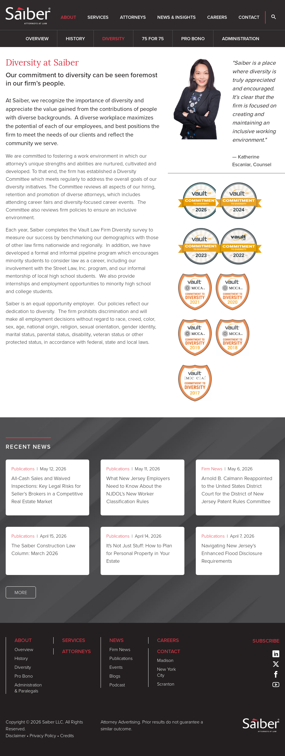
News (116, 640)
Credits (67, 735)
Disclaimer (16, 735)
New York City (166, 672)
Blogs (114, 676)
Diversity (113, 38)
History (75, 38)
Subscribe (266, 641)
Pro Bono (193, 38)
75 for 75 (153, 38)
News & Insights (176, 17)
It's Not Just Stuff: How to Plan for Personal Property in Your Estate (139, 553)
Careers (217, 17)
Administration (240, 38)
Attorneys (133, 17)
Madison (165, 660)
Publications (22, 469)
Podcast (117, 685)
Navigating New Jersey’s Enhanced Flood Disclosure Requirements (231, 553)
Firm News (211, 469)
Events (116, 667)
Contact (249, 17)
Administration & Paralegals (28, 688)
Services (98, 17)
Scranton (165, 684)
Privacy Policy (43, 735)
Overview (37, 38)
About (68, 17)
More (21, 592)
